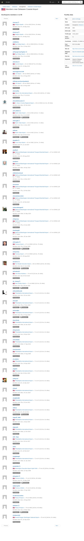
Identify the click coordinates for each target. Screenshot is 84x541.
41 (16, 87)
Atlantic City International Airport (23, 93)
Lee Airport (18, 73)
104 (16, 248)
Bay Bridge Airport (20, 44)
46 (16, 385)
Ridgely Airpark (19, 24)
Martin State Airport (20, 113)
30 (16, 297)
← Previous (5, 525)
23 (16, 181)
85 (16, 146)
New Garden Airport (20, 283)
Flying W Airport (19, 497)
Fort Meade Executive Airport (23, 264)
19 (16, 424)
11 (16, 404)
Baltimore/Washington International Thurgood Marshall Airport (31, 152)
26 (16, 58)
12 (16, 414)
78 (16, 227)
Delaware (81, 25)
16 (16, 169)
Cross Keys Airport (20, 142)
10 (16, 78)
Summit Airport (19, 64)
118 (16, 107)
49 (16, 355)
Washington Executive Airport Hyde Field (26, 468)
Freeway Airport (19, 244)
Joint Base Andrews (20, 273)
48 (16, 97)
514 (16, 117)
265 (16, 472)
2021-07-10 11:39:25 (77, 65)
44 (16, 443)
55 (16, 463)
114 (16, 482)
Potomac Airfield (19, 478)
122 (16, 521)
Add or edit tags (76, 19)
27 (16, 258)
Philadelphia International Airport (24, 293)
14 (16, 346)
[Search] (81, 2)
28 (16, 336)
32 (16, 158)
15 (16, 278)
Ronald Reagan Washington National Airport (27, 517)
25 (16, 268)
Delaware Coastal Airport (34, 6)
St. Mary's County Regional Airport (24, 103)
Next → (57, 525)
